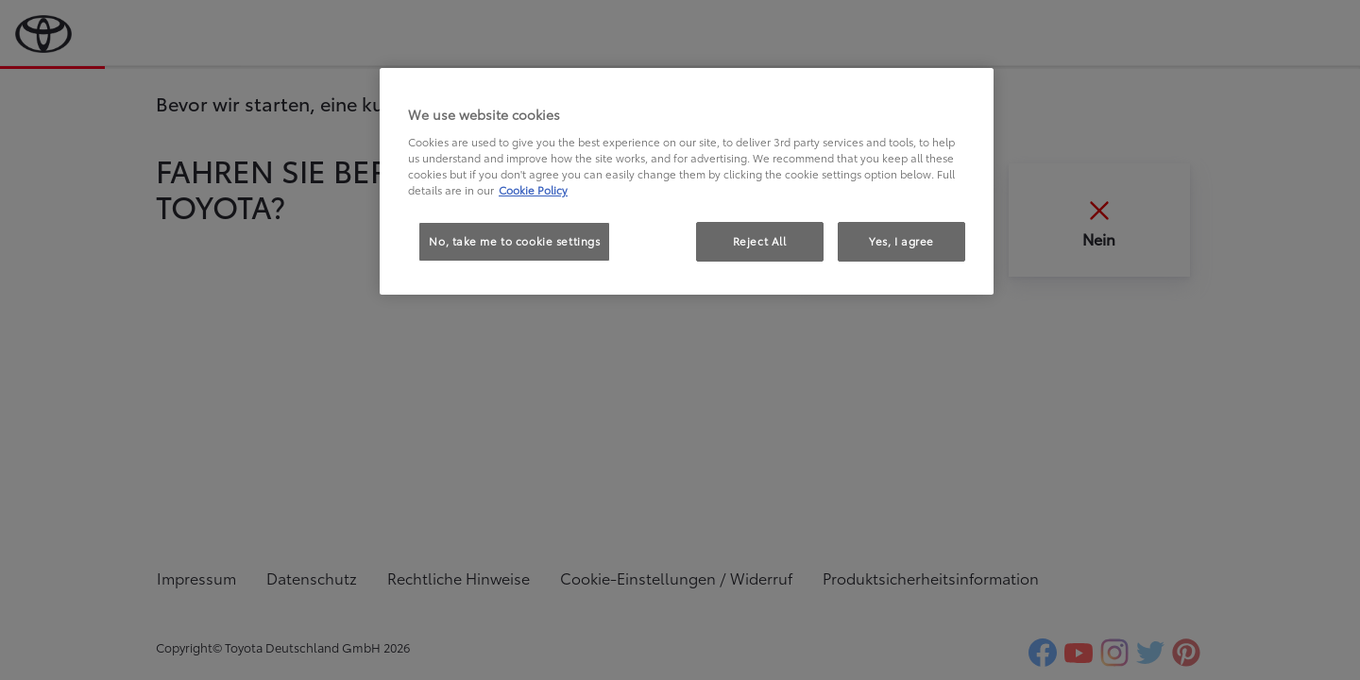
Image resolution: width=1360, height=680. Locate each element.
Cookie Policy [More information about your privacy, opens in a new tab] (533, 189)
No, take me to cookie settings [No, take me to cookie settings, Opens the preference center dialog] (514, 240)
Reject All (760, 240)
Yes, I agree (901, 240)
